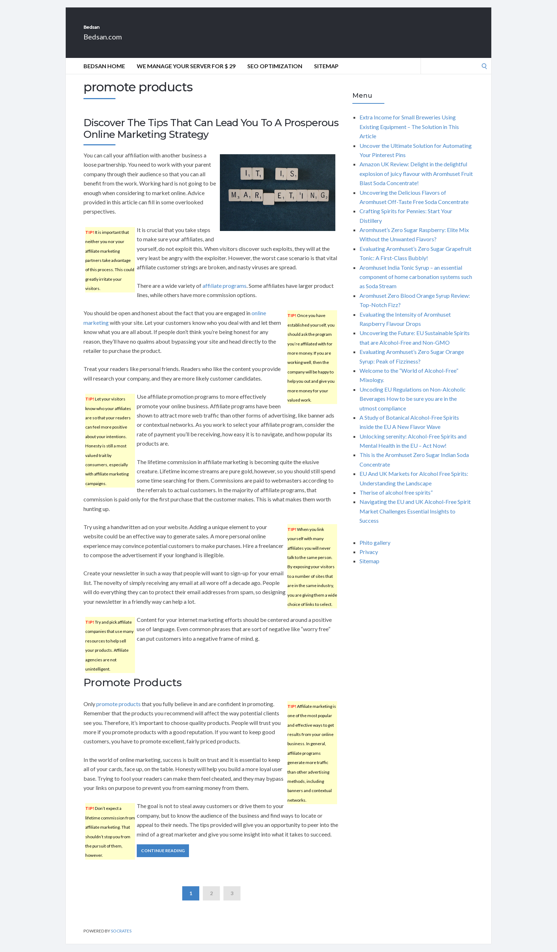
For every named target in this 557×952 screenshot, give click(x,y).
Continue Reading (163, 858)
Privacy (368, 559)
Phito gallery (374, 550)
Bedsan (105, 31)
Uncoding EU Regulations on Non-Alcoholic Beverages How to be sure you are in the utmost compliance (412, 406)
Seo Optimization (274, 73)
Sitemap (326, 73)
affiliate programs (224, 293)
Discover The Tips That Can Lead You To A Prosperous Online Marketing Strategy (211, 136)
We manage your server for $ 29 (186, 73)
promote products (118, 711)
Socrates (121, 938)
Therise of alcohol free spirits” (396, 500)
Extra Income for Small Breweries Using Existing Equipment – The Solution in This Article (409, 134)
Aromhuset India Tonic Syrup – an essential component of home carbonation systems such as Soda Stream (415, 284)
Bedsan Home (104, 73)
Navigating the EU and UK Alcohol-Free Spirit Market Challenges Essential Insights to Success (415, 519)
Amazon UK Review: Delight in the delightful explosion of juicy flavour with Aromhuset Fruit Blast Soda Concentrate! (416, 181)
